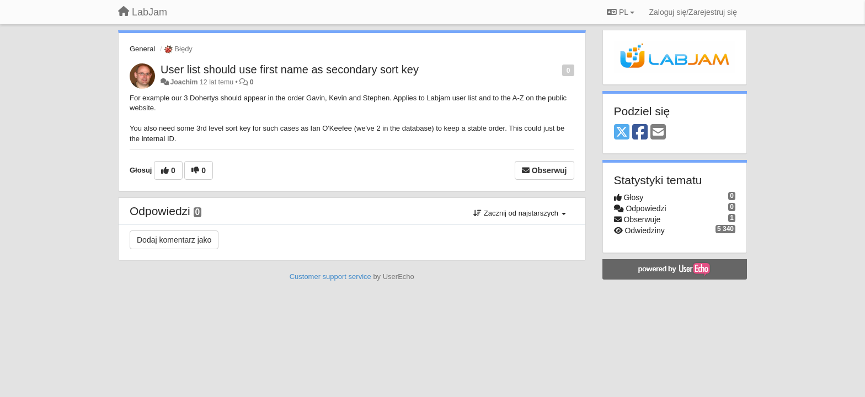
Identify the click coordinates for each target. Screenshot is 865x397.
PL (620, 12)
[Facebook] (640, 132)
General (142, 49)
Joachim (183, 82)
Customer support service (330, 276)
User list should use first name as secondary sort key (290, 69)
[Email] (658, 132)
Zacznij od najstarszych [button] (519, 213)
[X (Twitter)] (621, 132)
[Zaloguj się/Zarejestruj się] (692, 12)
